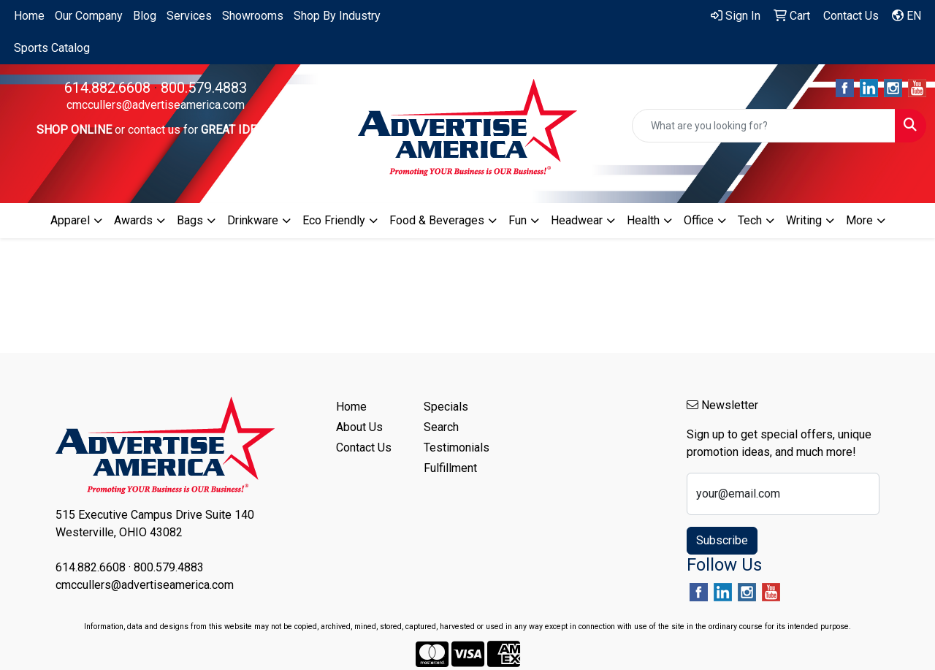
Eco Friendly (333, 220)
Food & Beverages (436, 220)
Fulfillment (450, 468)
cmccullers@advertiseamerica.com (155, 105)
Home (29, 16)
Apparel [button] (70, 220)
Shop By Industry (337, 16)
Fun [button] (517, 220)
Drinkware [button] (252, 220)
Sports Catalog (52, 48)
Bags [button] (190, 220)
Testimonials (456, 447)
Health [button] (643, 220)
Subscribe (722, 540)
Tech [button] (750, 220)
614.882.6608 (107, 87)
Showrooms (252, 16)
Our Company (89, 16)
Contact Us (364, 447)
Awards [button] (133, 220)
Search (441, 427)
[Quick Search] (764, 125)
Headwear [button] (577, 220)
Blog (144, 16)
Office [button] (699, 220)
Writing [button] (804, 220)
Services (189, 16)
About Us (359, 427)
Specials (446, 407)
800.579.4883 (204, 87)
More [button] (859, 220)
